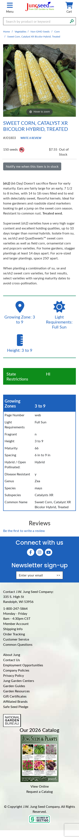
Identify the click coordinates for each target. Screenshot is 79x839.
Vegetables (20, 31)
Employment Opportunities (23, 665)
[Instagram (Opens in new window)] (39, 552)
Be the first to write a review (24, 530)
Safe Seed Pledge (15, 706)
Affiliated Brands (15, 701)
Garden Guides (14, 686)
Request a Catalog (39, 791)
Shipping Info (13, 629)
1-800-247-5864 (15, 608)
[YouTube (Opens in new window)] (48, 552)
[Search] (72, 21)
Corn (57, 31)
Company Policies (16, 670)
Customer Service (16, 639)
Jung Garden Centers (18, 680)
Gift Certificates (15, 696)
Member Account (16, 623)
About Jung (11, 654)
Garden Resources (16, 691)
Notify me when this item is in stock (32, 166)
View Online (40, 786)
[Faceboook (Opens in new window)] (30, 552)
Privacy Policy (13, 675)
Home (6, 31)
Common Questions (17, 644)
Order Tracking (14, 634)
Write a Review (30, 138)
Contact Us (11, 660)
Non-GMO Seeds (40, 31)
